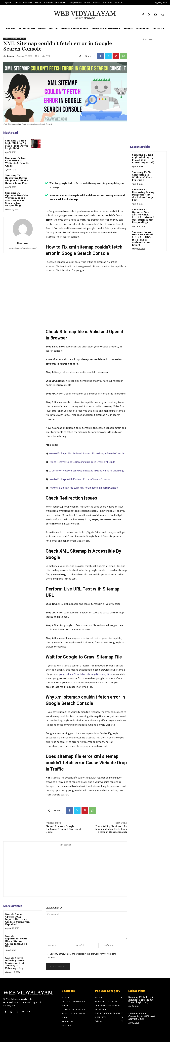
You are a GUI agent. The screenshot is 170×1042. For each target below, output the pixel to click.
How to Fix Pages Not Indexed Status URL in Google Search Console (86, 453)
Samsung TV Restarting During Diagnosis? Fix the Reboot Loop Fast (16, 179)
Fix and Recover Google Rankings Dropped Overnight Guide (81, 461)
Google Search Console (14, 39)
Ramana (10, 56)
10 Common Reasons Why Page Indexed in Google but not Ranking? (86, 470)
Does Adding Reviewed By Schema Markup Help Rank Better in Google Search (111, 829)
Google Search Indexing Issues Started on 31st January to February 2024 (15, 963)
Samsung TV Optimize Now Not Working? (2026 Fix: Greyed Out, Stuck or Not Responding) (16, 199)
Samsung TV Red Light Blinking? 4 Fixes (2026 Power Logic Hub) (16, 144)
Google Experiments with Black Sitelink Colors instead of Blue (16, 941)
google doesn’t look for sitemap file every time (85, 674)
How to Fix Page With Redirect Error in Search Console (79, 479)
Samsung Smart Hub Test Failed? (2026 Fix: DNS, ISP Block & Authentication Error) (142, 239)
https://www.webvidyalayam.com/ (22, 248)
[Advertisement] (86, 154)
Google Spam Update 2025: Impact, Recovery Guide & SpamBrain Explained (17, 919)
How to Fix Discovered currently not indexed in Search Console (83, 487)
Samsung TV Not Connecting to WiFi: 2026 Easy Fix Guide (17, 162)
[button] (162, 15)
